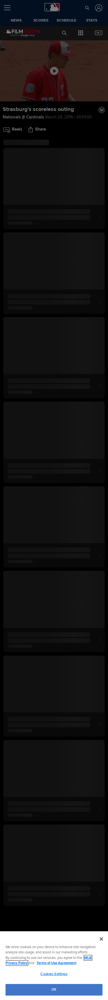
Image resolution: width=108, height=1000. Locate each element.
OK (53, 989)
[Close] (101, 939)
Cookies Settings (53, 974)
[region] (54, 965)
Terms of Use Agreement (56, 963)
